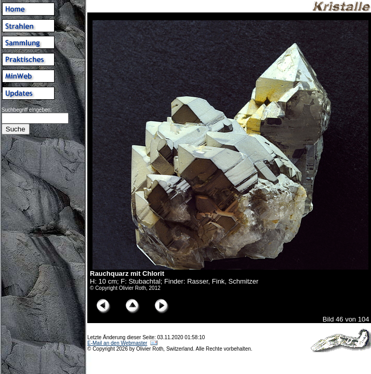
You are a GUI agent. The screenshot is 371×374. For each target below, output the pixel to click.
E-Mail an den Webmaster (117, 343)
